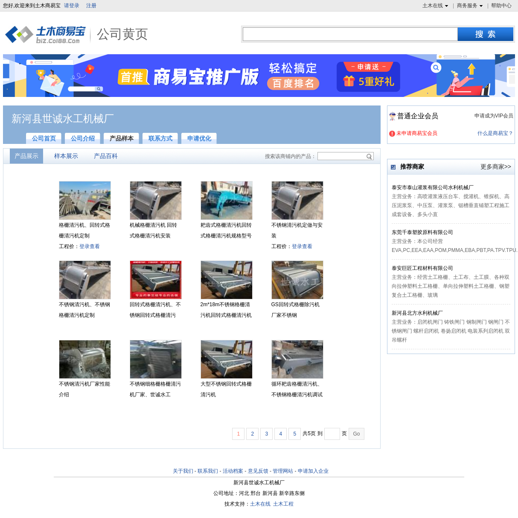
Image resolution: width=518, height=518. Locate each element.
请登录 (71, 6)
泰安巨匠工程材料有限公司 (422, 268)
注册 (91, 6)
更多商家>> (495, 166)
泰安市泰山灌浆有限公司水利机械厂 (433, 187)
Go (356, 434)
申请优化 (199, 138)
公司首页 (44, 138)
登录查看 (89, 246)
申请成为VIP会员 (493, 116)
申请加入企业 (313, 471)
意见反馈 (258, 471)
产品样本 (122, 138)
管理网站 (283, 471)
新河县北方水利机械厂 (417, 313)
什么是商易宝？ (495, 133)
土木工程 (283, 504)
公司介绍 (83, 138)
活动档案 (233, 471)
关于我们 (183, 471)
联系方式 (160, 138)
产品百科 (106, 155)
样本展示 (66, 155)
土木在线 (436, 6)
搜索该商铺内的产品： (290, 156)
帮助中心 (501, 6)
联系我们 (208, 471)
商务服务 (471, 6)
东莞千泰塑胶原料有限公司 (422, 232)
